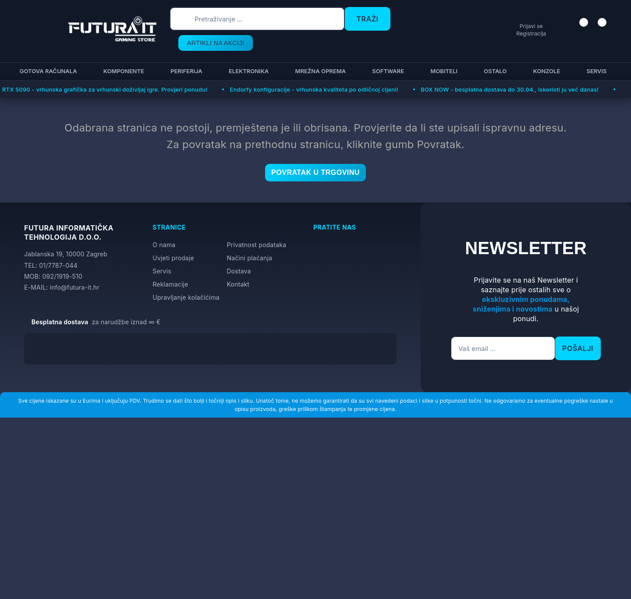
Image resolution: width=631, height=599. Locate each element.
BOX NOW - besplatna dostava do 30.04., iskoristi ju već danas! (510, 71)
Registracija (524, 33)
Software (387, 53)
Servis (595, 53)
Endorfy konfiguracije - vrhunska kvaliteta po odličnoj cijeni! (314, 71)
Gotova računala (47, 53)
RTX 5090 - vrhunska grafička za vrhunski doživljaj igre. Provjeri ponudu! (104, 71)
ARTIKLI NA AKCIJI (428, 22)
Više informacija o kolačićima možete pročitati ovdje (173, 553)
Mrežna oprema (319, 53)
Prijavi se (524, 26)
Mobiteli (442, 53)
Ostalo (493, 53)
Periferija (185, 53)
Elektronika (247, 53)
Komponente (122, 53)
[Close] (147, 570)
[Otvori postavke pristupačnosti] (620, 310)
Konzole (545, 53)
